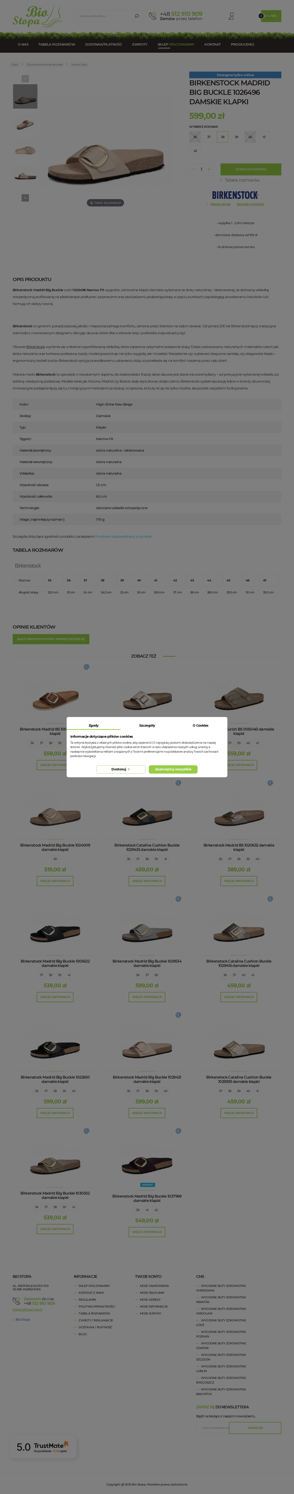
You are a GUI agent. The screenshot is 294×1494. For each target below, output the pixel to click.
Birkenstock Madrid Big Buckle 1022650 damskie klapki (55, 1079)
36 (32, 743)
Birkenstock (35, 347)
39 (60, 743)
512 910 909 (181, 13)
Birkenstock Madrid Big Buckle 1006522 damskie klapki (55, 963)
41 (257, 743)
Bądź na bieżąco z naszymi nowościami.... (226, 1416)
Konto (224, 16)
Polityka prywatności (97, 1306)
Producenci (242, 44)
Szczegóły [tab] (147, 725)
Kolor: (24, 404)
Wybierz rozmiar (203, 126)
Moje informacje (154, 1306)
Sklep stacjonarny (94, 1286)
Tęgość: (25, 439)
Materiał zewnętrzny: (35, 450)
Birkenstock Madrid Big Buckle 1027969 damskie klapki (146, 1198)
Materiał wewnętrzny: (36, 462)
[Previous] (25, 78)
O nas (23, 44)
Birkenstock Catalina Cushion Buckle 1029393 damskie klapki (238, 1079)
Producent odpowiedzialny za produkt (123, 536)
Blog (83, 1334)
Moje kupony (150, 1313)
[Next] (25, 198)
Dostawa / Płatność (95, 1327)
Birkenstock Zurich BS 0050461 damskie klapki (239, 731)
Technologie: (29, 508)
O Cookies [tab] (200, 725)
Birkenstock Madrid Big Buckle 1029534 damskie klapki (147, 963)
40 (248, 743)
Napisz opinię (220, 204)
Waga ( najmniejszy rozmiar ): (42, 519)
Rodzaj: (25, 416)
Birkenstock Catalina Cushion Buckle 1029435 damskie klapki (147, 847)
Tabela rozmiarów (56, 44)
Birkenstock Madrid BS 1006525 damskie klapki (55, 731)
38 (50, 743)
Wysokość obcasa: (34, 485)
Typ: (22, 427)
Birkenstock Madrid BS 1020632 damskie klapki (239, 847)
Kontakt (212, 44)
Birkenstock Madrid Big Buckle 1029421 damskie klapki (147, 1079)
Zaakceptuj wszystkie (173, 769)
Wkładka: (27, 473)
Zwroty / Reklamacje (96, 1320)
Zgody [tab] (94, 725)
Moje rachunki (152, 1292)
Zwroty (139, 44)
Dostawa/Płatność (103, 44)
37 (41, 743)
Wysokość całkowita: (36, 496)
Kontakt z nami (91, 1292)
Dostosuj (120, 769)
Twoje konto (148, 1276)
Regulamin (87, 1299)
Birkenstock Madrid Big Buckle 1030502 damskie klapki (55, 1195)
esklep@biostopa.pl (27, 1310)
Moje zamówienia (154, 1286)
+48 (41, 1303)
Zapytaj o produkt (250, 204)
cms (200, 1276)
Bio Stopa (21, 1319)
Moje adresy (150, 1299)
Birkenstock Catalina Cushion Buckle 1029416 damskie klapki (238, 963)
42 (156, 1210)
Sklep (176, 44)
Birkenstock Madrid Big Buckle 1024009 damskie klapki (55, 847)
